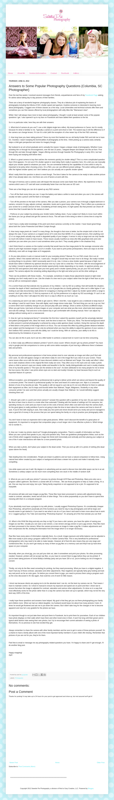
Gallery (76, 73)
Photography (19, 678)
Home (10, 73)
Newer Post (14, 762)
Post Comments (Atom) (27, 766)
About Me (21, 73)
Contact (54, 73)
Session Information (37, 73)
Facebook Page (91, 95)
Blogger (90, 788)
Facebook (65, 73)
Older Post (100, 762)
